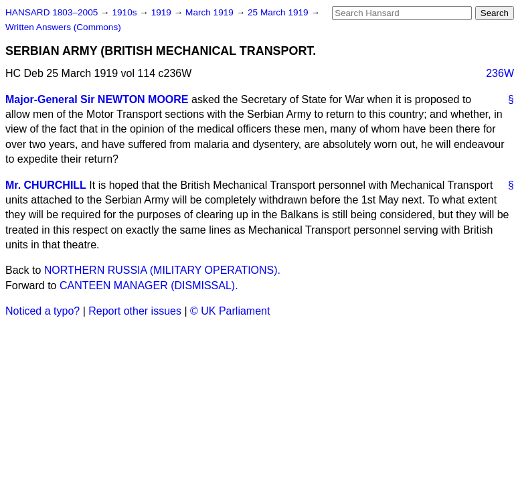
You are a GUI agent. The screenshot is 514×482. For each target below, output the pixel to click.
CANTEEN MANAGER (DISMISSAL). (149, 285)
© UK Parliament (230, 311)
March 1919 (210, 12)
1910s (125, 12)
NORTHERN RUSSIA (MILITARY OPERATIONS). (162, 270)
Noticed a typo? (42, 311)
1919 (162, 12)
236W (500, 73)
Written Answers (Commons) (63, 27)
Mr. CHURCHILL (45, 185)
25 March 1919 (279, 12)
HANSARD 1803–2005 (51, 12)
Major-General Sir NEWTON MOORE (97, 99)
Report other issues (134, 311)
